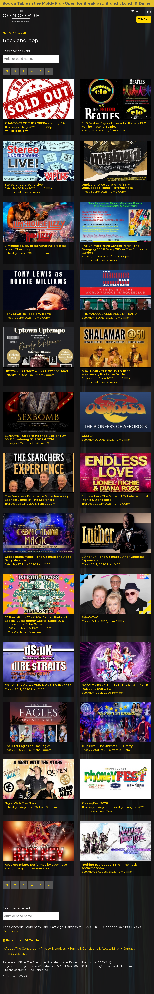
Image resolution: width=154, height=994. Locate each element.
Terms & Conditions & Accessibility (94, 948)
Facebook (12, 940)
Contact (129, 948)
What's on (19, 32)
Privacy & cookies (53, 948)
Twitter (33, 940)
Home (7, 32)
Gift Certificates (16, 954)
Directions (10, 931)
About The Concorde (20, 948)
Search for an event (16, 51)
